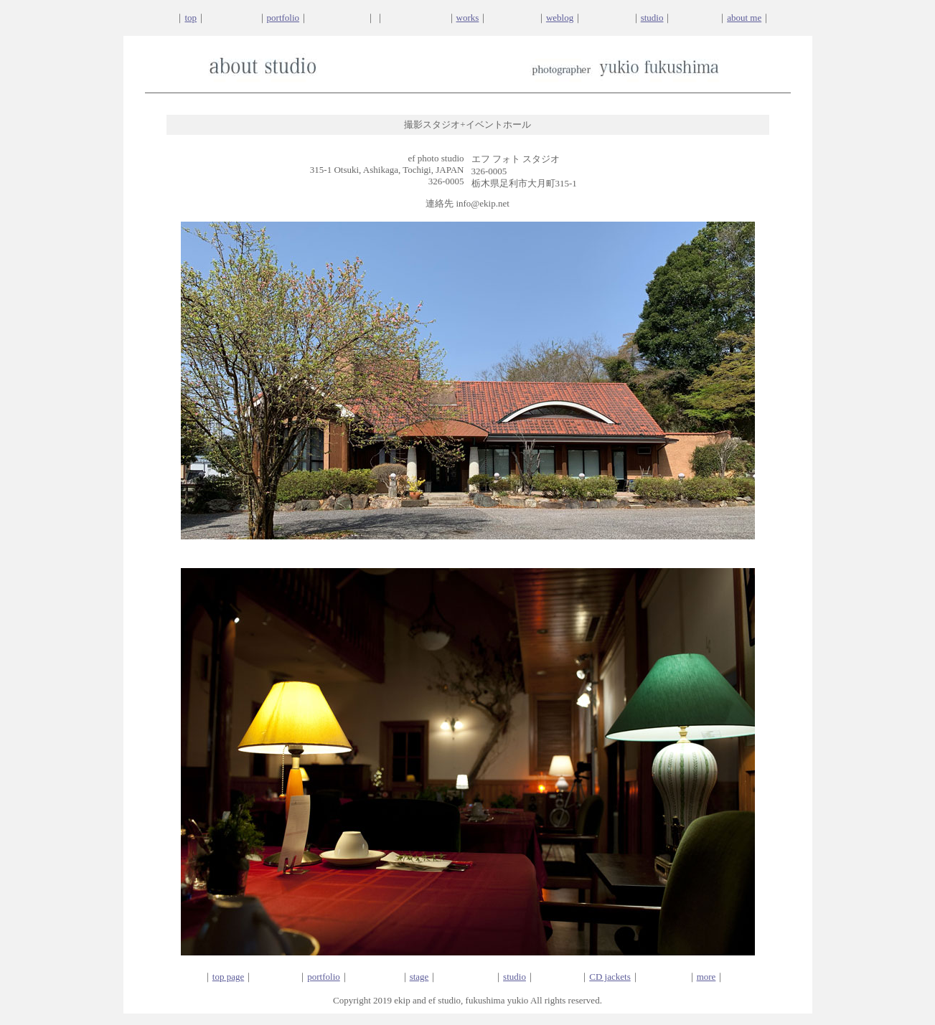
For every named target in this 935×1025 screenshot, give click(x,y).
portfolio (283, 17)
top (190, 17)
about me (744, 17)
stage (419, 976)
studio (652, 17)
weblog (559, 17)
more (706, 976)
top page (228, 976)
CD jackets (609, 976)
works (467, 17)
